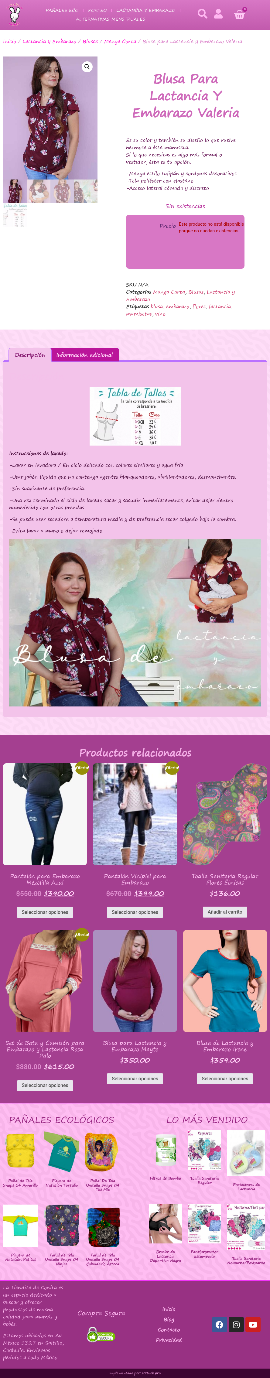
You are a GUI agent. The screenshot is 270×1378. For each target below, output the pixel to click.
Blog (168, 1319)
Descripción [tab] (30, 354)
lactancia (220, 306)
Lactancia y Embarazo (145, 10)
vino (160, 313)
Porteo (97, 10)
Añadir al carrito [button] (225, 912)
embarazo (177, 306)
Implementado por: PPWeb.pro (135, 1373)
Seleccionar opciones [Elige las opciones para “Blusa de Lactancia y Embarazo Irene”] (225, 1079)
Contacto (169, 1329)
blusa (157, 306)
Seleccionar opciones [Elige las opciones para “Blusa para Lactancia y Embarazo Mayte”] (135, 1079)
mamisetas (139, 313)
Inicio (9, 41)
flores (199, 306)
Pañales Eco (62, 10)
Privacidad (169, 1340)
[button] (87, 66)
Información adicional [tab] (84, 354)
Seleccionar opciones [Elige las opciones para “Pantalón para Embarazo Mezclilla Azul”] (45, 912)
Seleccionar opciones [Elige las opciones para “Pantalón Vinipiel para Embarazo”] (135, 912)
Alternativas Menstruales (110, 19)
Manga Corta (120, 41)
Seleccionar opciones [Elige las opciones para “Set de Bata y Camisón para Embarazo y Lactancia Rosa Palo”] (45, 1085)
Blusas (90, 41)
